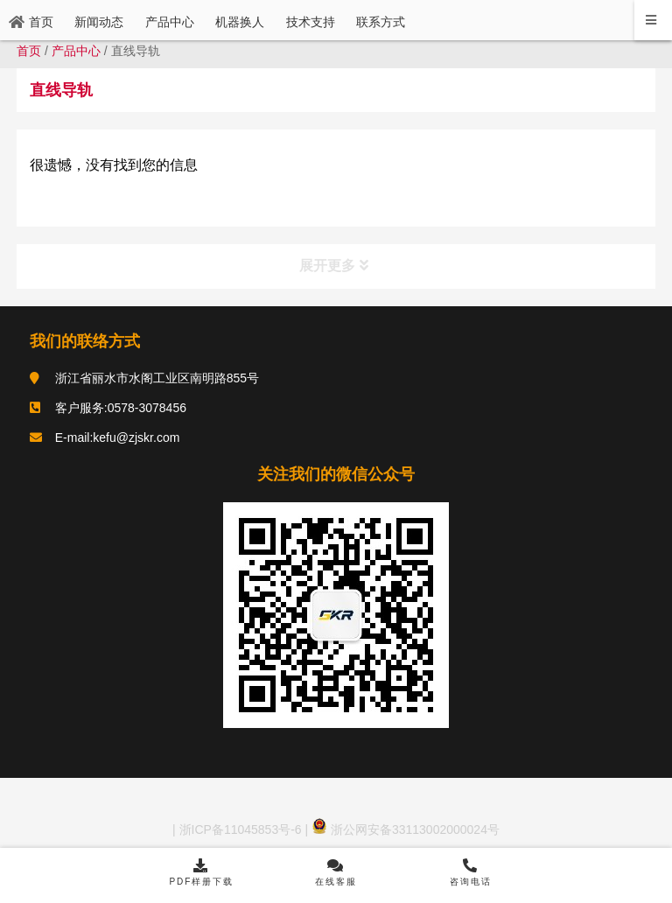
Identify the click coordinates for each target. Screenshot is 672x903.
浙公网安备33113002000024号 (406, 829)
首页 (29, 51)
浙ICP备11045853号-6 (239, 829)
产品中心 (76, 51)
